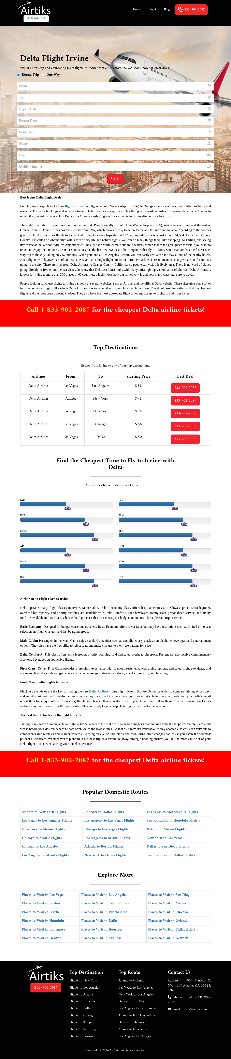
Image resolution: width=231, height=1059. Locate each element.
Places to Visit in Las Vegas (43, 895)
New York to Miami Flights (43, 829)
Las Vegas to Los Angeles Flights (47, 820)
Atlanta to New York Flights (44, 812)
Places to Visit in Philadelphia (171, 929)
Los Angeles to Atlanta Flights (45, 855)
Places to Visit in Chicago (168, 912)
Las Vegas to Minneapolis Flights (172, 812)
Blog (167, 9)
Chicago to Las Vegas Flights (106, 829)
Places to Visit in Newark (168, 938)
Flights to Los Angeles (84, 988)
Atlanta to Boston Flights (103, 846)
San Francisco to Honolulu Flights (173, 820)
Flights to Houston (82, 1002)
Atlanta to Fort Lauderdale (137, 1016)
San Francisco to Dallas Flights (171, 855)
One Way (53, 74)
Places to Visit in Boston (41, 903)
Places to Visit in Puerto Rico (104, 912)
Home (137, 9)
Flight (152, 9)
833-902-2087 (185, 388)
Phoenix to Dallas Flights (104, 812)
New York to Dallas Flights (105, 855)
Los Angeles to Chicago (135, 1036)
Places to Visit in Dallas (99, 921)
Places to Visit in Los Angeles (104, 895)
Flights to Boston (81, 1036)
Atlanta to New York (133, 1029)
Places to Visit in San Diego (169, 895)
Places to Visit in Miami (167, 903)
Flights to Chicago (81, 1016)
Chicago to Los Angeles (40, 846)
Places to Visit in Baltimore (43, 929)
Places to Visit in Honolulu (43, 921)
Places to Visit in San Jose (101, 938)
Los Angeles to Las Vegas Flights (109, 820)
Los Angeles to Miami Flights (107, 838)
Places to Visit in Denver (41, 938)
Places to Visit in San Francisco (105, 903)
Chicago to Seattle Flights (42, 838)
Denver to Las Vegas (133, 1002)
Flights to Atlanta (81, 995)
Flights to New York (83, 981)
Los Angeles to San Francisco (139, 1008)
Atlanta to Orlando (131, 981)
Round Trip (30, 74)
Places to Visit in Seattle (41, 912)
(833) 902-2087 (36, 18)
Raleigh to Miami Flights (166, 829)
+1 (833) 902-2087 (189, 999)
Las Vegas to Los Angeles (136, 988)
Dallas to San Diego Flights (168, 846)
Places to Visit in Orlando (168, 921)
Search (115, 179)
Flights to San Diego (83, 1029)
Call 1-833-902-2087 (59, 310)
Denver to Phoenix (131, 1022)
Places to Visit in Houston (101, 929)
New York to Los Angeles (136, 995)
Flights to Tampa (80, 1022)
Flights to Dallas (80, 1008)
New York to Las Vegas (164, 838)
